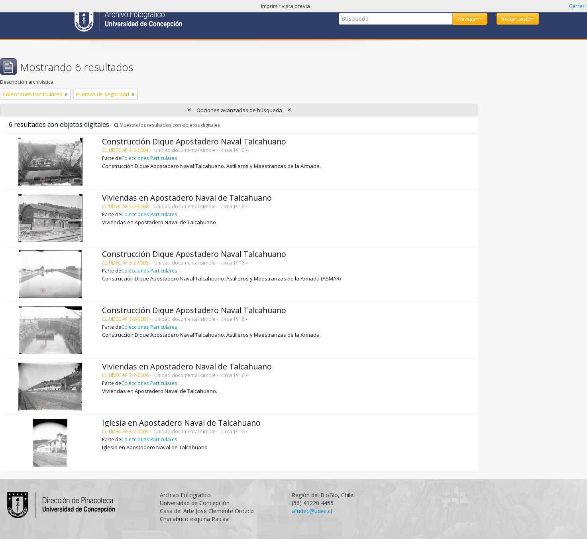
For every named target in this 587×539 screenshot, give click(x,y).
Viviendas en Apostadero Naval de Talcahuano (187, 197)
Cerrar (577, 6)
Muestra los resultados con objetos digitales (167, 125)
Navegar (468, 18)
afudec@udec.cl (312, 511)
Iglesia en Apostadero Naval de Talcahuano (181, 422)
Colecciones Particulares (149, 158)
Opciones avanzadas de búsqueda (239, 110)
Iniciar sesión (518, 18)
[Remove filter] (66, 94)
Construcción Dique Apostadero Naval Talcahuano (194, 141)
